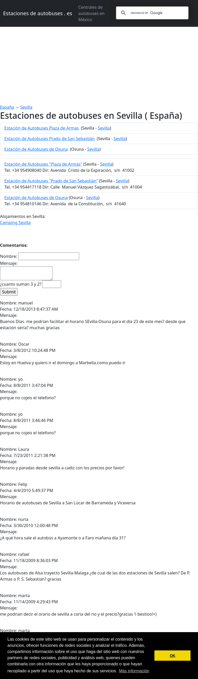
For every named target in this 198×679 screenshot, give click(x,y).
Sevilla (26, 107)
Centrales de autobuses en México (91, 13)
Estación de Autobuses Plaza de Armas (41, 128)
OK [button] (172, 655)
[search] (151, 13)
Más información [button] (134, 671)
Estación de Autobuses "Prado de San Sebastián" (51, 181)
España (7, 107)
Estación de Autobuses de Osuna (36, 149)
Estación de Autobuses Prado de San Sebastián (49, 138)
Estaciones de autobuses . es (37, 13)
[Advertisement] (99, 65)
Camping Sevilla (15, 222)
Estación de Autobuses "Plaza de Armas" (43, 164)
